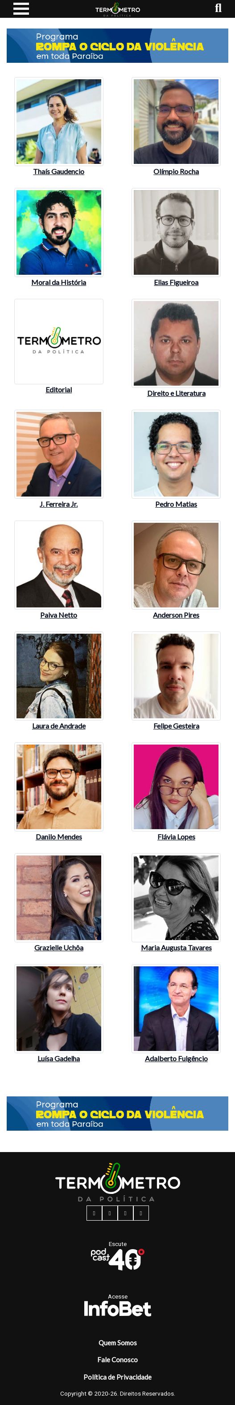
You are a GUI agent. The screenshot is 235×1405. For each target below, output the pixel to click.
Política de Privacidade (117, 1377)
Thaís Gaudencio (58, 171)
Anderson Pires (176, 615)
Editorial (58, 389)
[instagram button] (110, 1213)
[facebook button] (94, 1213)
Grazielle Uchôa (58, 947)
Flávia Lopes (176, 836)
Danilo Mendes (59, 836)
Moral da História (58, 282)
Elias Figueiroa (176, 282)
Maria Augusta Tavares (176, 947)
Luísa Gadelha (58, 1058)
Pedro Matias (176, 504)
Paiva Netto (58, 615)
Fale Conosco (117, 1360)
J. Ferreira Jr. (59, 504)
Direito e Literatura (176, 393)
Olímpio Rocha (176, 171)
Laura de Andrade (59, 725)
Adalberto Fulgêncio (176, 1058)
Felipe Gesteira (176, 725)
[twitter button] (125, 1213)
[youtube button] (141, 1213)
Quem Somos (118, 1343)
